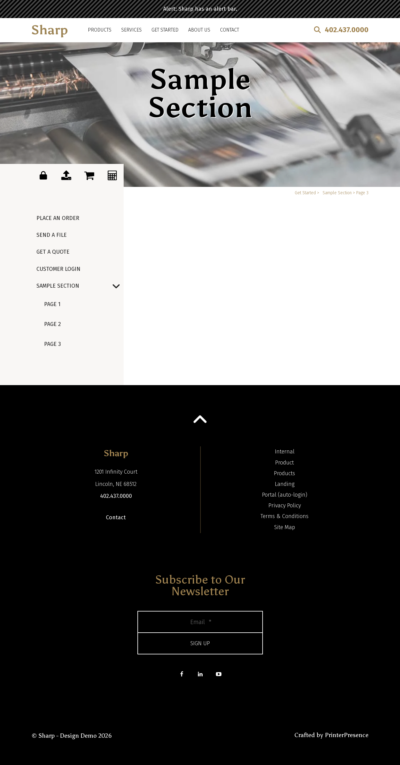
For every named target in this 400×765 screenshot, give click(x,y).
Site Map (284, 527)
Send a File (51, 235)
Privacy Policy (284, 505)
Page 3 (52, 344)
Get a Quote (52, 251)
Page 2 (52, 324)
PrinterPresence (346, 735)
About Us (199, 30)
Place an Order (57, 218)
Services (131, 30)
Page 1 (52, 304)
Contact (229, 30)
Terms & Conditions (284, 516)
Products (99, 30)
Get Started (164, 30)
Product (284, 462)
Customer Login (58, 269)
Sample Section (80, 286)
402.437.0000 (346, 29)
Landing (284, 484)
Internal (284, 451)
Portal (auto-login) (284, 494)
